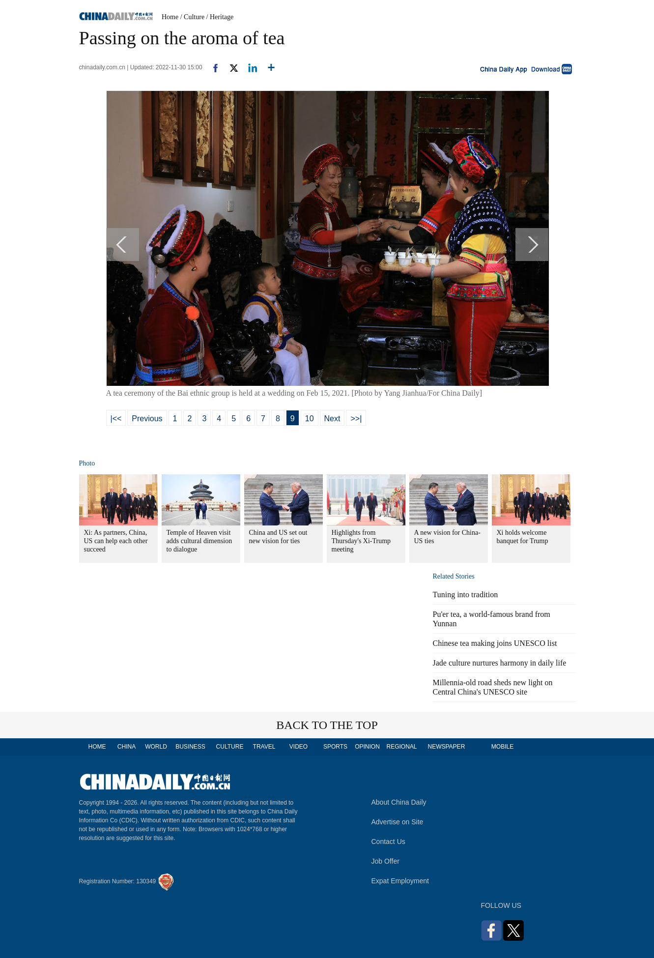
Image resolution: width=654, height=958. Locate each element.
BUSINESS (190, 746)
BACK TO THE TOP (327, 725)
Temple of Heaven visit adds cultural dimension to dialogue (199, 541)
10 (309, 418)
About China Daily (399, 802)
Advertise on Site (397, 822)
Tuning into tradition (465, 594)
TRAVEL (264, 746)
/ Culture (192, 17)
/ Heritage (220, 17)
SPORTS (335, 746)
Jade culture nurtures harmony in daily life (500, 663)
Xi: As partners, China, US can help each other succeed (116, 541)
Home (170, 17)
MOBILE (502, 746)
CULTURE (230, 746)
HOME (97, 746)
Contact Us (388, 841)
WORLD (156, 746)
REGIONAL (401, 746)
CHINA (126, 746)
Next (332, 418)
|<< (116, 418)
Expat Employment (400, 881)
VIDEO (298, 746)
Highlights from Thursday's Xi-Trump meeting (361, 541)
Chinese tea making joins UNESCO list (495, 643)
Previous (147, 418)
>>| (356, 418)
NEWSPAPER (446, 746)
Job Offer (385, 861)
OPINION (367, 746)
